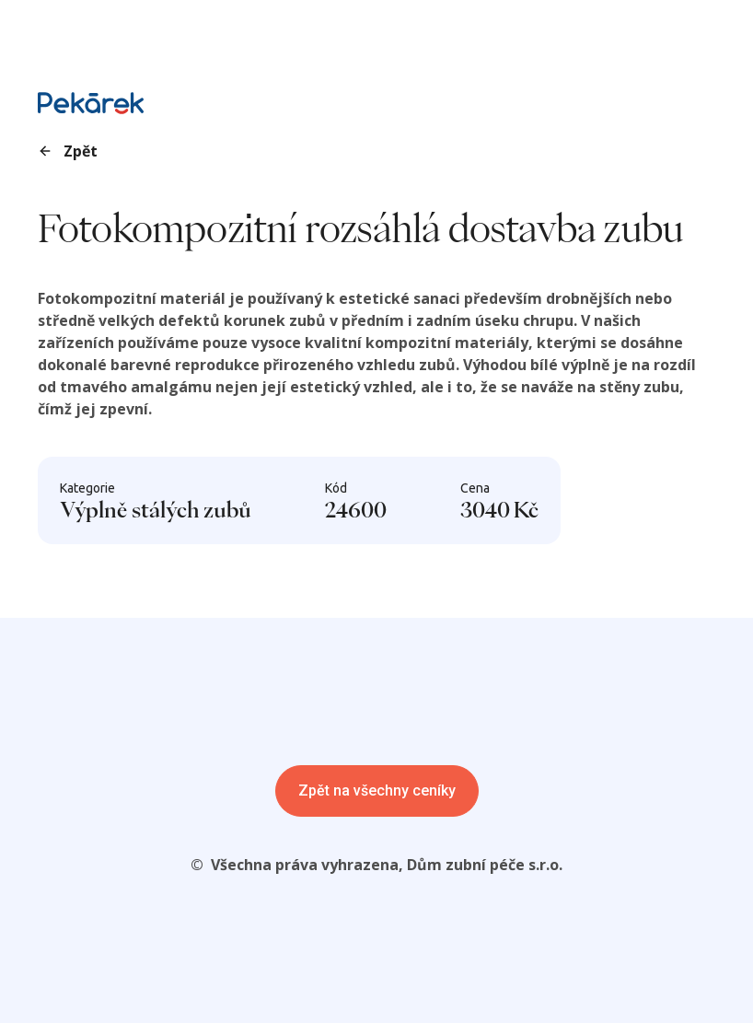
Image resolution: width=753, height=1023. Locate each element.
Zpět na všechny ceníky (377, 790)
